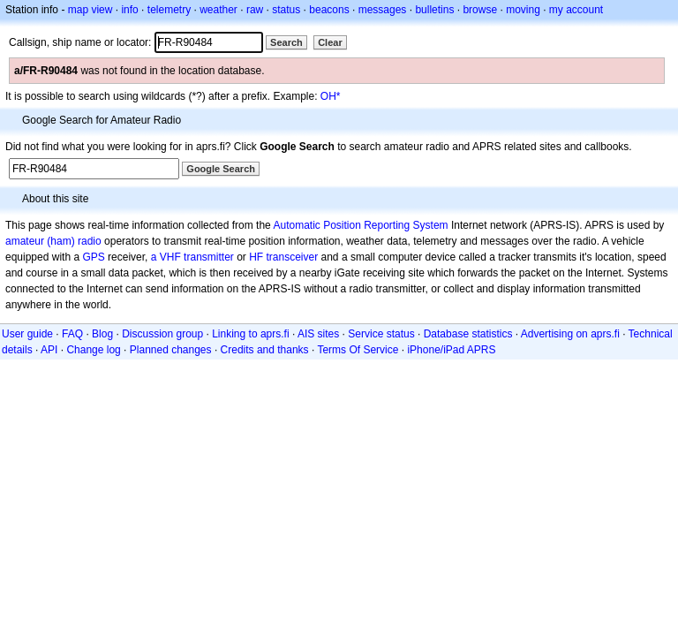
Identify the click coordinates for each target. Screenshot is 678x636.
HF (256, 257)
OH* (330, 96)
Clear (330, 42)
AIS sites (318, 334)
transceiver (293, 257)
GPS (93, 257)
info (129, 10)
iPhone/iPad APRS (451, 350)
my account (576, 10)
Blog (102, 334)
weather (218, 10)
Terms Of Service (357, 350)
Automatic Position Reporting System (360, 225)
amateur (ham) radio (53, 241)
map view (90, 10)
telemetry (169, 10)
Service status (381, 334)
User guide (27, 334)
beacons (329, 10)
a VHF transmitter (192, 257)
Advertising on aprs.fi (570, 334)
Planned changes (171, 350)
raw (254, 10)
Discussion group (162, 334)
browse (480, 10)
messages (382, 10)
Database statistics (468, 334)
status (286, 10)
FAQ (72, 334)
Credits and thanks (265, 350)
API (49, 350)
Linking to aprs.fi (250, 334)
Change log (93, 350)
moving (523, 10)
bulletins (434, 10)
